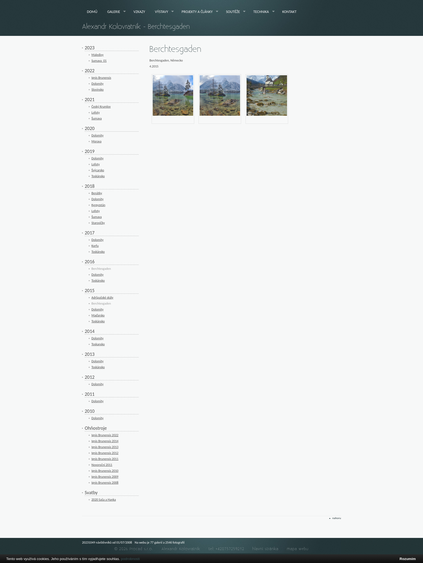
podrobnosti (130, 559)
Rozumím (408, 559)
